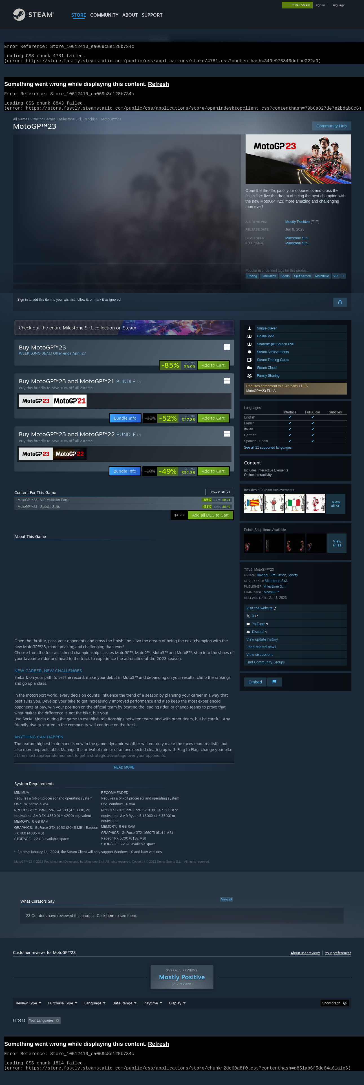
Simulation (269, 282)
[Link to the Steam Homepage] (38, 19)
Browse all (220, 499)
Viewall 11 (337, 550)
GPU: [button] (277, 1031)
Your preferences (338, 960)
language (338, 5)
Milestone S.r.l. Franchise (78, 126)
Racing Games (44, 126)
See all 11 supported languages (268, 454)
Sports (285, 282)
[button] (295, 395)
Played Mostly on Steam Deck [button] (182, 1031)
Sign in (22, 306)
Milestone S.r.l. (297, 245)
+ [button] (343, 282)
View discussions (259, 661)
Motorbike (322, 282)
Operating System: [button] (230, 1031)
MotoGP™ (271, 599)
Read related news (261, 654)
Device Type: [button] (302, 1031)
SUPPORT (152, 15)
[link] (178, 372)
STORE (78, 15)
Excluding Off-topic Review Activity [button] (98, 1031)
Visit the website (261, 615)
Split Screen (302, 282)
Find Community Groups (265, 669)
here (110, 922)
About (130, 15)
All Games (21, 126)
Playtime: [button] (142, 1031)
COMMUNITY (104, 15)
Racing (252, 282)
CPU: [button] (258, 1031)
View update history (262, 646)
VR (336, 282)
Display (175, 1013)
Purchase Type (60, 1013)
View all (226, 906)
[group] (182, 1031)
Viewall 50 (336, 510)
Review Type (26, 1013)
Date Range (122, 1013)
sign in (320, 5)
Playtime (151, 1013)
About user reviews (305, 960)
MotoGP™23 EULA (261, 398)
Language (92, 1013)
